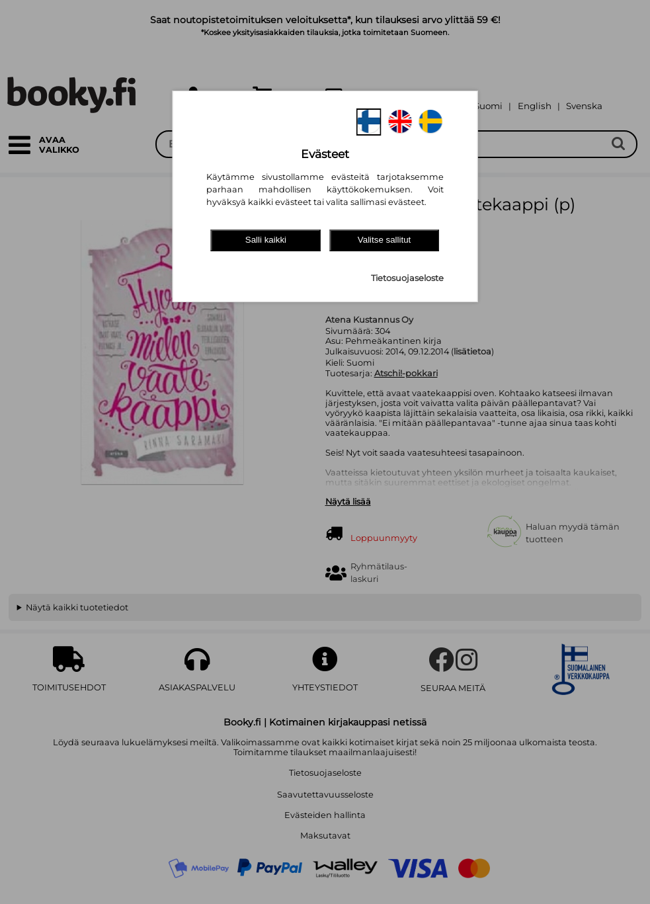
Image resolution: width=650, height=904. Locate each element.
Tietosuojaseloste (407, 278)
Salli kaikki (265, 240)
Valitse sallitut (384, 240)
